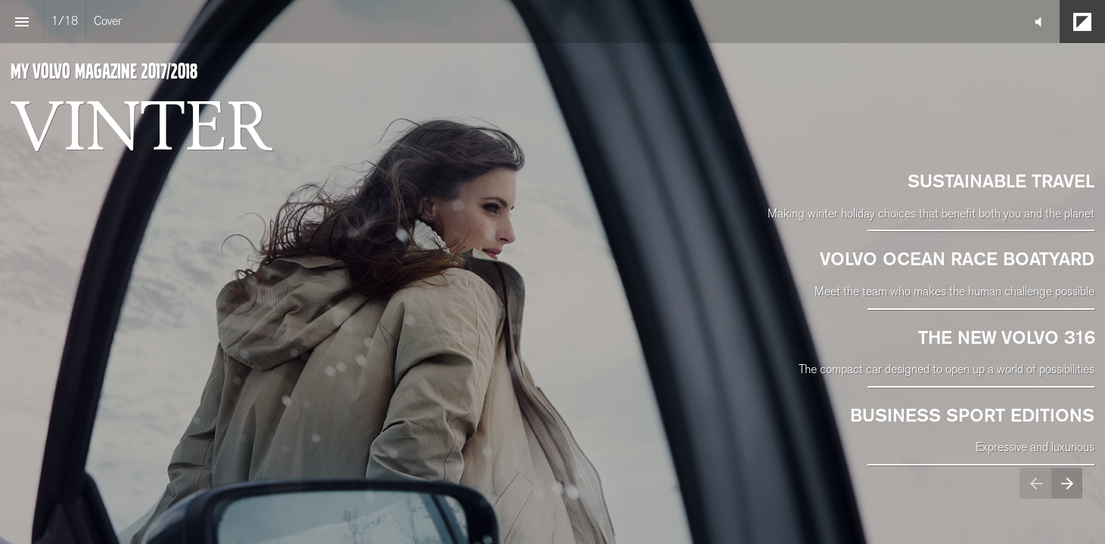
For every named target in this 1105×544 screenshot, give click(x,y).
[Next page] (1066, 483)
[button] (1038, 21)
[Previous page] (1035, 483)
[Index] (21, 21)
